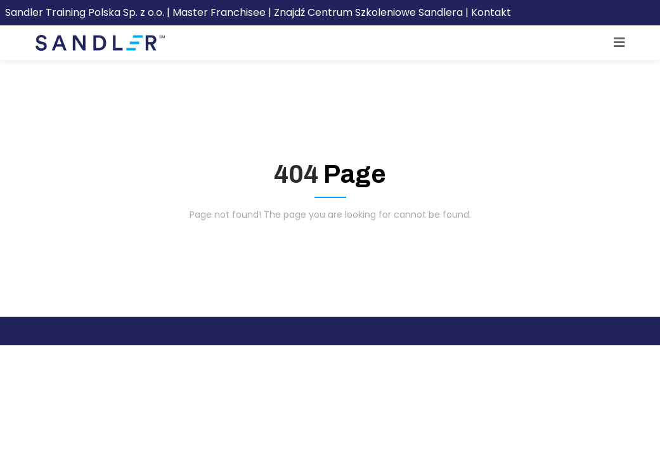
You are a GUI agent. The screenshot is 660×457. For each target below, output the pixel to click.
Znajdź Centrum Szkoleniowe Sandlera (368, 12)
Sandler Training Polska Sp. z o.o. (86, 12)
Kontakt (491, 12)
